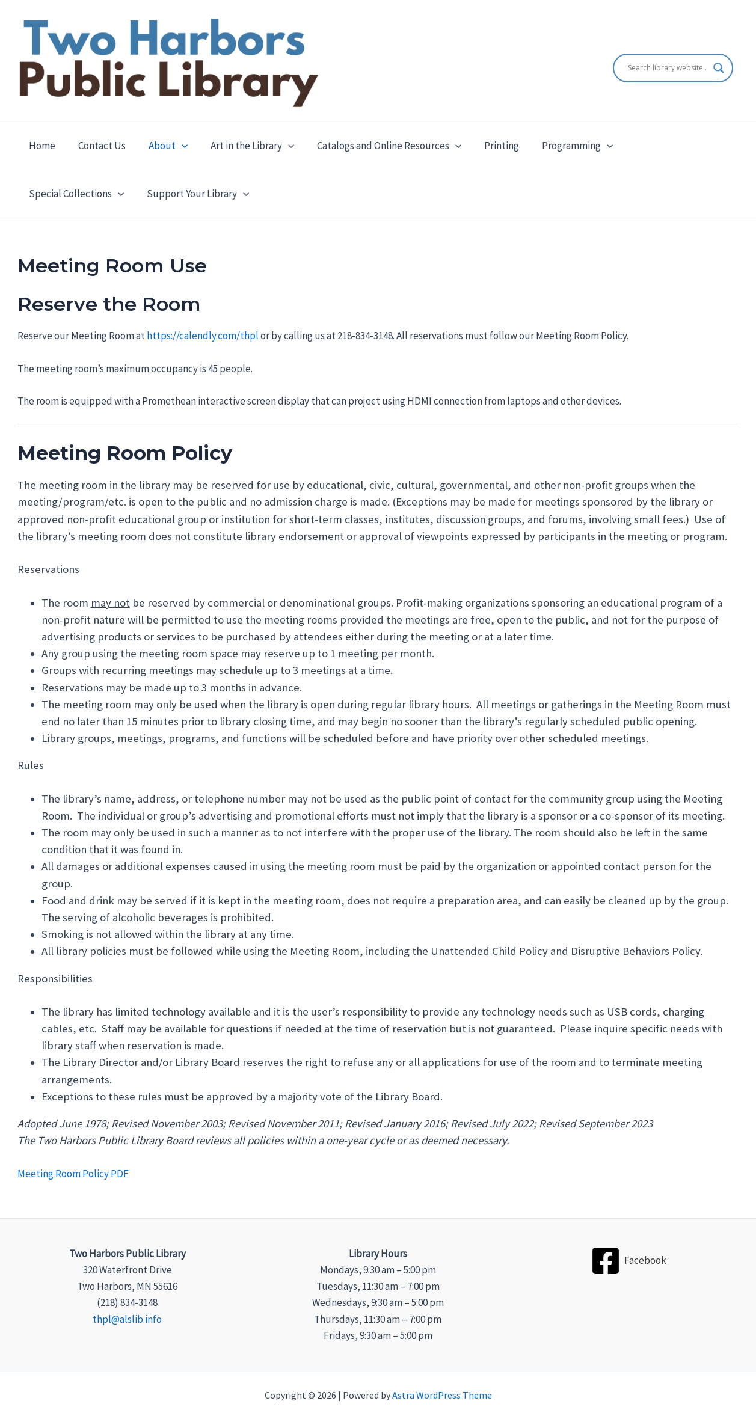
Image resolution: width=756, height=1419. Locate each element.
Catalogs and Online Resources (378, 145)
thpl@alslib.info (127, 1319)
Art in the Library (244, 145)
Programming (561, 145)
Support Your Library (79, 194)
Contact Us (98, 145)
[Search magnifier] (718, 68)
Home (41, 145)
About (162, 145)
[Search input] (667, 68)
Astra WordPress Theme (442, 1395)
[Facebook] (628, 1261)
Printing (488, 145)
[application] (176, 145)
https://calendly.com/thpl (203, 335)
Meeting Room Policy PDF (73, 1173)
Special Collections (665, 145)
